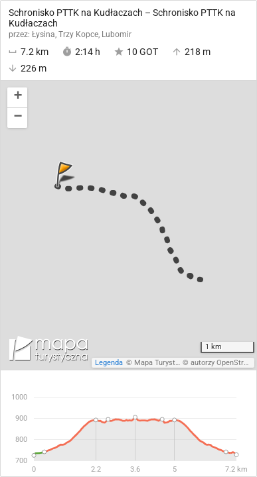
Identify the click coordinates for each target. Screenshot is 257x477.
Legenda (109, 362)
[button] (17, 97)
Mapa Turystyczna (164, 362)
